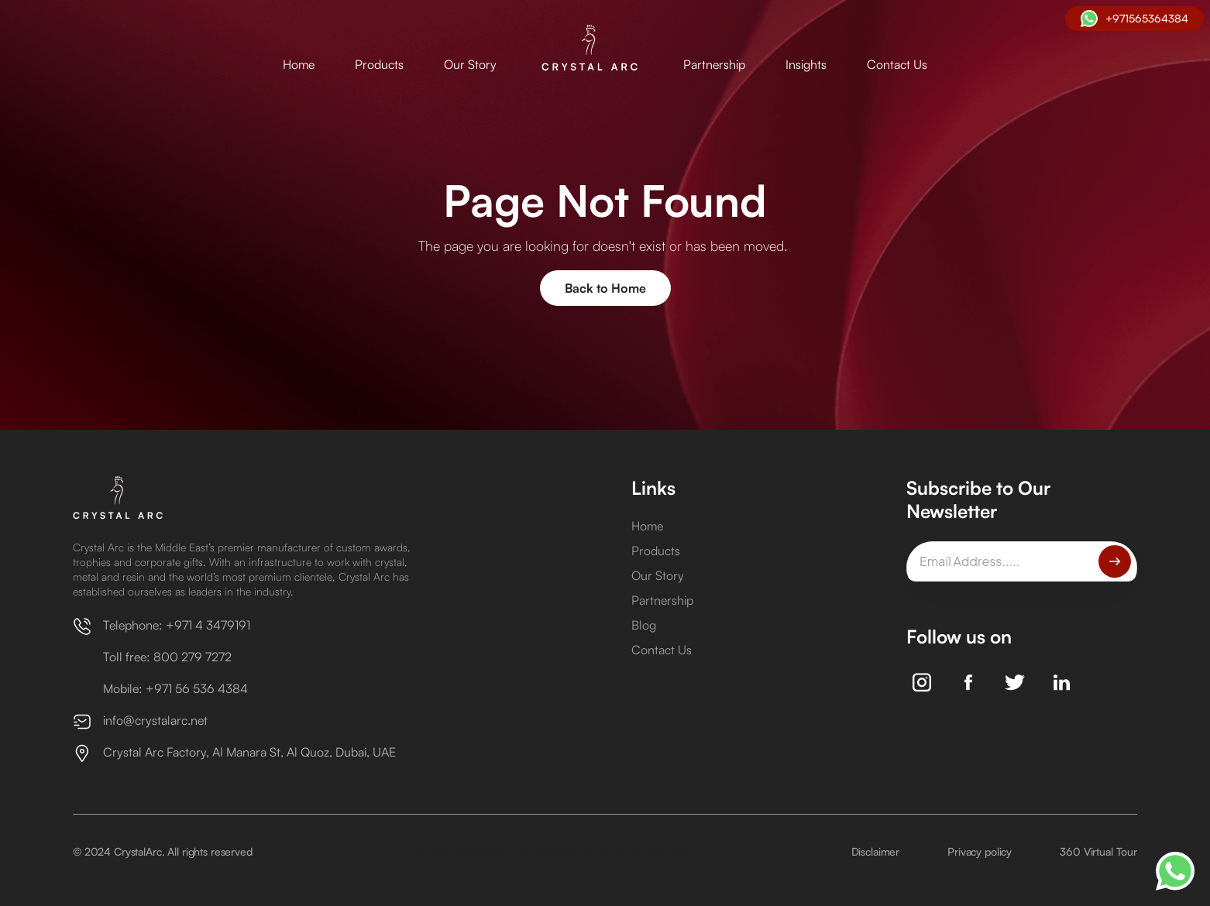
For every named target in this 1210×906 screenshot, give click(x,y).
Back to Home (605, 288)
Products (379, 64)
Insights (806, 64)
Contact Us (897, 64)
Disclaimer (875, 851)
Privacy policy (979, 851)
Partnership (714, 64)
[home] (589, 49)
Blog (643, 625)
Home (299, 64)
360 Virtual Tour (1098, 851)
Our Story (470, 64)
